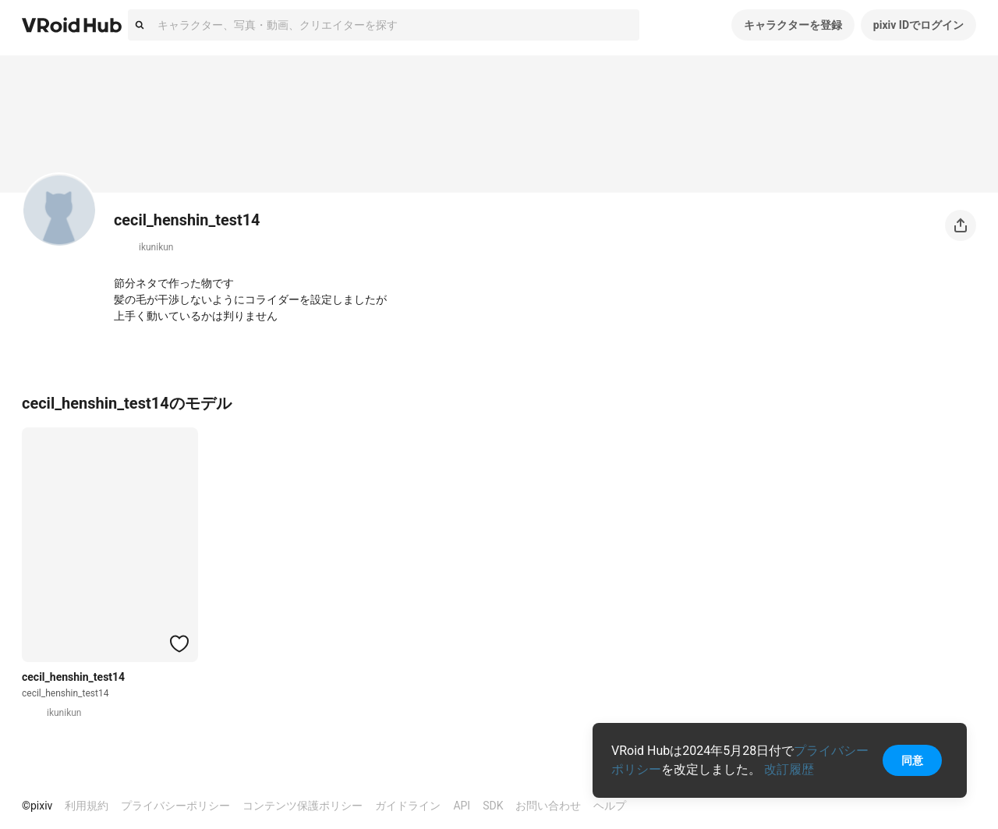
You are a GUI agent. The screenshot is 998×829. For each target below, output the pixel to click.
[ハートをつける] (179, 643)
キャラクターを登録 (793, 25)
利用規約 (86, 805)
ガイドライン (408, 805)
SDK (493, 805)
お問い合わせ (548, 805)
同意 (912, 760)
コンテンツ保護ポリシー (302, 805)
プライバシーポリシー (175, 805)
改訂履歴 (789, 769)
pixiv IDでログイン (918, 25)
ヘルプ (609, 805)
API (461, 805)
